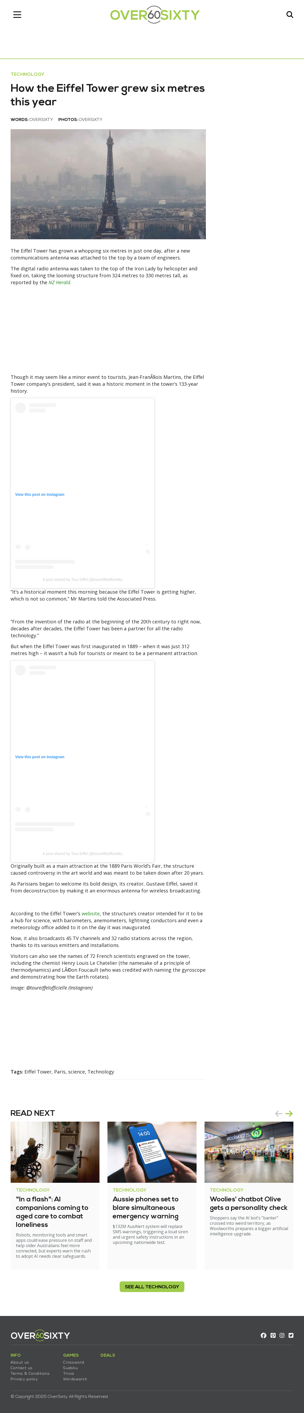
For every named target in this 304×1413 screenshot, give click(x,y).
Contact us (22, 1368)
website (91, 913)
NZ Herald (59, 282)
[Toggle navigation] (17, 14)
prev (278, 1113)
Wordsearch (75, 1379)
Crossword (73, 1363)
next (289, 1113)
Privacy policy (24, 1379)
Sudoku (70, 1368)
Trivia (68, 1374)
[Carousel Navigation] (283, 1113)
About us (20, 1363)
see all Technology (152, 1287)
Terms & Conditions (30, 1374)
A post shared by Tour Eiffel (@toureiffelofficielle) (82, 579)
